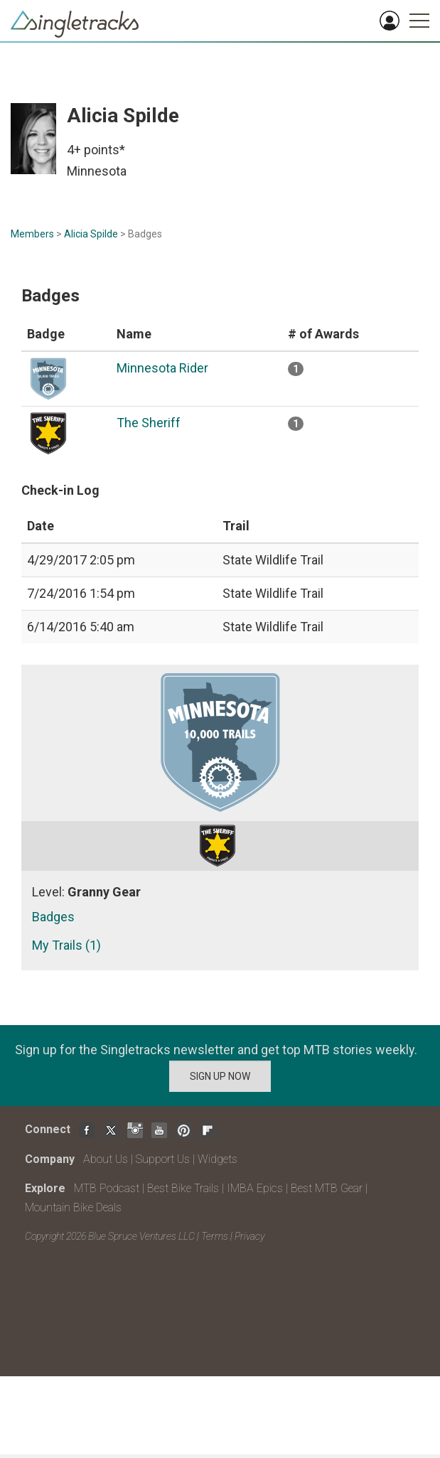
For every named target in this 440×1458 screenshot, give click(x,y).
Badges (53, 916)
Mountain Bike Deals (73, 1207)
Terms (214, 1236)
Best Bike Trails (183, 1188)
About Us (105, 1159)
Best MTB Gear (327, 1188)
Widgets (217, 1159)
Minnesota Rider (162, 367)
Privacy (249, 1236)
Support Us (163, 1159)
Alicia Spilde (91, 234)
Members (32, 234)
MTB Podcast (106, 1188)
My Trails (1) (66, 945)
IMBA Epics (255, 1188)
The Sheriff (149, 422)
